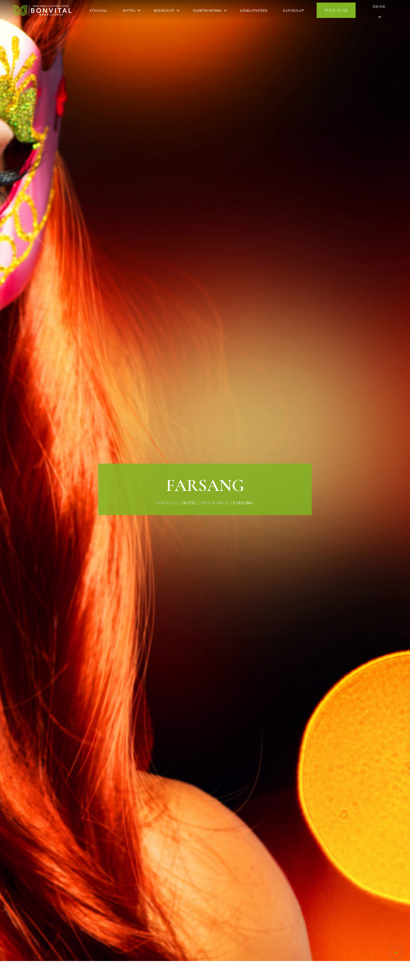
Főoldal (98, 10)
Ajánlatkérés (253, 10)
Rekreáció (164, 10)
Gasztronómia (207, 10)
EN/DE (379, 6)
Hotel (130, 10)
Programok (215, 503)
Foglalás (336, 10)
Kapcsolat (293, 10)
